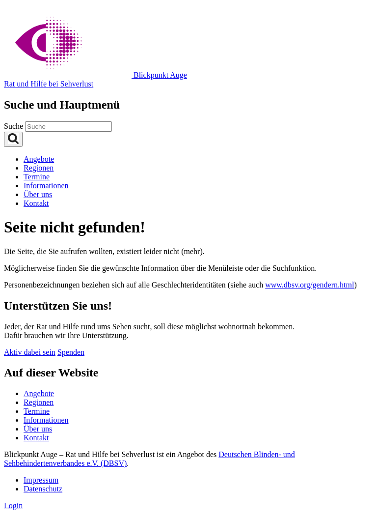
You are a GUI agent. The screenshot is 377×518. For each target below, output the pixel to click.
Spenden (70, 352)
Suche (14, 126)
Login (13, 505)
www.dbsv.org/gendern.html (309, 285)
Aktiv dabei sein (29, 352)
